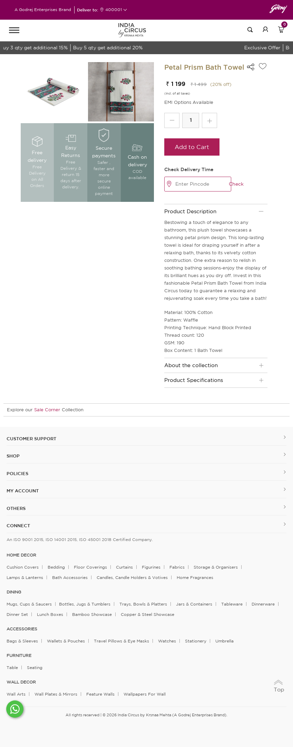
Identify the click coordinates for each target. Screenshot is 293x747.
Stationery (195, 641)
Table (12, 667)
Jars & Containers (194, 604)
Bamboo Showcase (92, 614)
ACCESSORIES (22, 629)
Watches (167, 641)
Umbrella (224, 641)
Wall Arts (16, 694)
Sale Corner (47, 409)
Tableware (232, 604)
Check (236, 184)
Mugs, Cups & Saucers (29, 604)
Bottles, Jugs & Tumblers (84, 604)
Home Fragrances (195, 577)
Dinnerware (263, 604)
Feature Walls (100, 694)
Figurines (151, 567)
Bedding (56, 567)
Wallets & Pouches (66, 641)
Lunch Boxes (50, 614)
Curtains (124, 567)
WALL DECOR (21, 682)
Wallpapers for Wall (145, 694)
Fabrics (177, 567)
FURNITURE (19, 655)
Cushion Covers (23, 567)
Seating (34, 667)
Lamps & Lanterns (25, 577)
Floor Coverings (90, 567)
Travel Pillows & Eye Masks (121, 641)
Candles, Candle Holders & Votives (132, 577)
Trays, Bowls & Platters (143, 604)
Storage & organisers (216, 567)
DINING (14, 592)
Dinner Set (17, 614)
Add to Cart (192, 147)
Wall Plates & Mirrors (56, 694)
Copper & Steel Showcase (147, 614)
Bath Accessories (70, 577)
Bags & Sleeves (22, 641)
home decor (21, 555)
